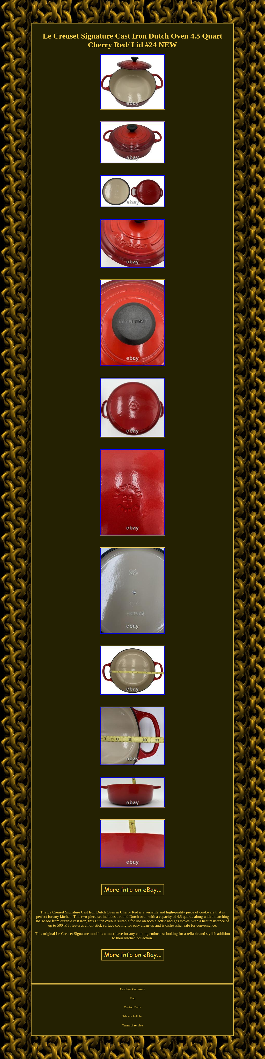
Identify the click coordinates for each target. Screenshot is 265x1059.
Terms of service (132, 1025)
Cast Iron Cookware (132, 989)
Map (132, 998)
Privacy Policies (132, 1016)
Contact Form (132, 1007)
